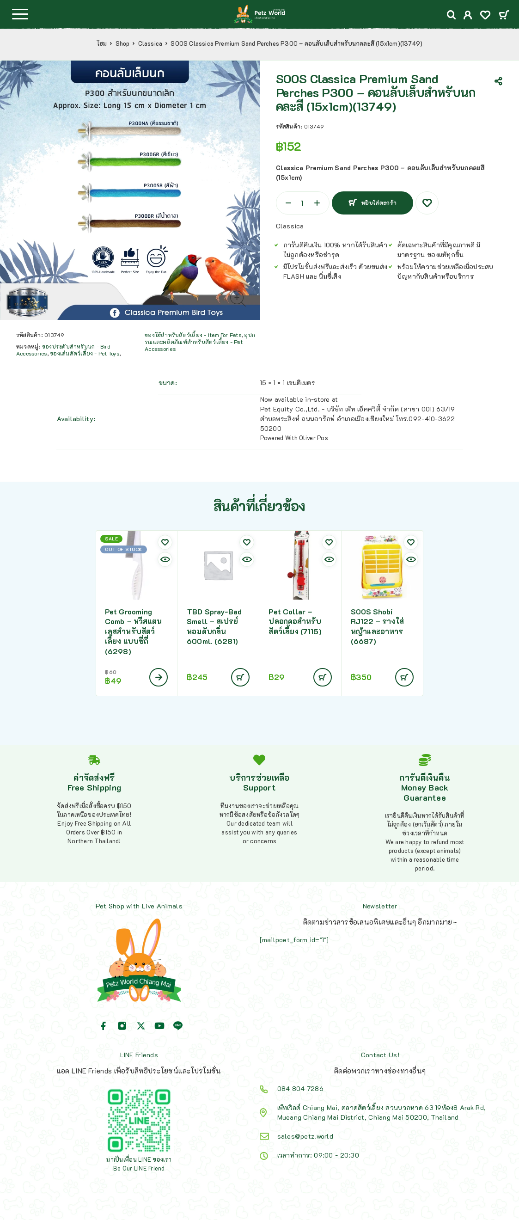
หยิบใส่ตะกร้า (379, 202)
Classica (150, 43)
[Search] (451, 15)
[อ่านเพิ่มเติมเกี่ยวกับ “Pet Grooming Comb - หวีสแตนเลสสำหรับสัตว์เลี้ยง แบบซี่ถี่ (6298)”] (158, 677)
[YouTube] (159, 1026)
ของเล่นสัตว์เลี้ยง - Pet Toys (84, 353)
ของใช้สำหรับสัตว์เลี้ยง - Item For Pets (193, 334)
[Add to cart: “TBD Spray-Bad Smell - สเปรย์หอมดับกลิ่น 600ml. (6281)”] (240, 677)
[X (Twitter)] (141, 1026)
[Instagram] (122, 1026)
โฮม (102, 43)
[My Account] (468, 16)
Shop (123, 43)
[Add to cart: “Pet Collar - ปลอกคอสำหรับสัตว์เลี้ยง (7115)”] (322, 677)
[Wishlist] (485, 16)
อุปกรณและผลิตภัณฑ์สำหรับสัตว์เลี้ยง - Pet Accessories (200, 341)
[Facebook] (103, 1026)
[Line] (178, 1026)
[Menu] (20, 14)
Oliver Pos (313, 437)
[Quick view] (165, 559)
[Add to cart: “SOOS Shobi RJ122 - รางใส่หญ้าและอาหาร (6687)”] (404, 677)
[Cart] (504, 15)
